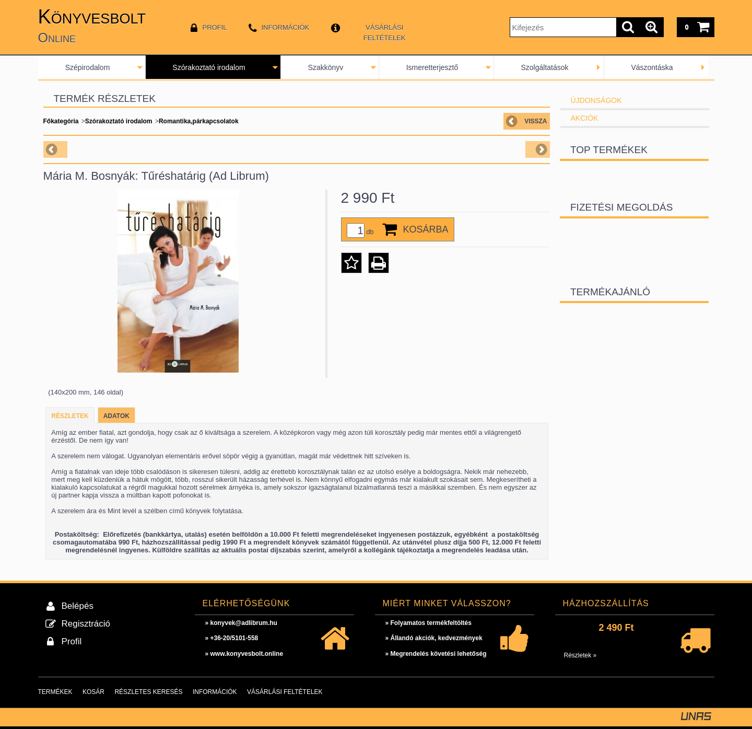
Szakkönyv (326, 67)
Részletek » (580, 655)
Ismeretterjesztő (432, 67)
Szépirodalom (87, 67)
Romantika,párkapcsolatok (199, 121)
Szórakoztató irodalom (208, 67)
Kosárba (426, 229)
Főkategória (61, 121)
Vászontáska (652, 67)
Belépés (77, 606)
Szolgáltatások (544, 67)
